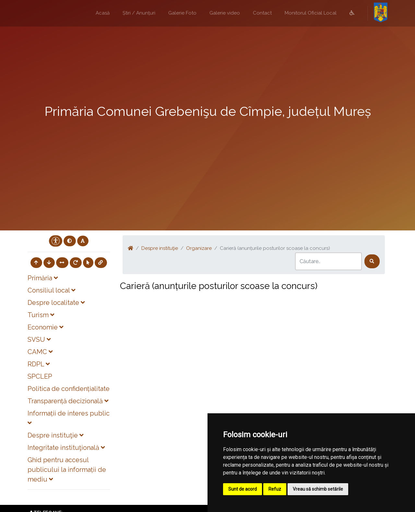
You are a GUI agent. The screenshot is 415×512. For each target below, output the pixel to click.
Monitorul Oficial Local (311, 13)
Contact (262, 13)
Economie (45, 327)
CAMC (40, 352)
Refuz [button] (274, 489)
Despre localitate (56, 302)
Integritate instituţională (66, 447)
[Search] (328, 261)
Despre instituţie (55, 435)
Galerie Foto (182, 13)
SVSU (39, 339)
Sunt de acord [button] (242, 489)
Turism (41, 315)
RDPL (39, 364)
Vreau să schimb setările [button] (318, 489)
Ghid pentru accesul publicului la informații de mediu (67, 469)
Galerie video (224, 13)
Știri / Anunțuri (139, 13)
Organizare (199, 248)
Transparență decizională (68, 401)
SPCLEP (40, 376)
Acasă (103, 13)
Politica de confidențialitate (69, 389)
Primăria (43, 278)
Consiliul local (51, 290)
